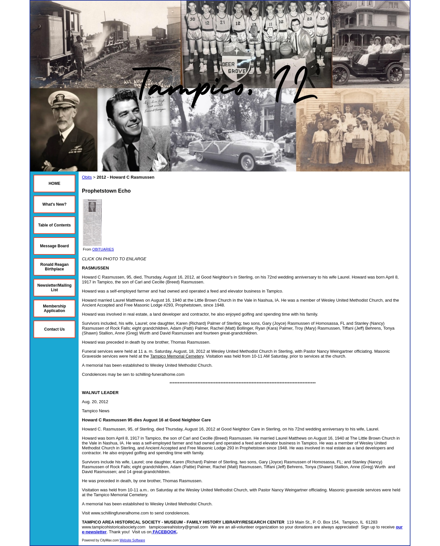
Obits (87, 177)
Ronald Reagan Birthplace (54, 266)
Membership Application (54, 308)
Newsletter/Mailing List (54, 287)
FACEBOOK (165, 531)
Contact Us (54, 329)
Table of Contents (54, 225)
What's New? (55, 204)
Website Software (132, 540)
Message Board (54, 246)
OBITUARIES (103, 249)
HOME (54, 183)
